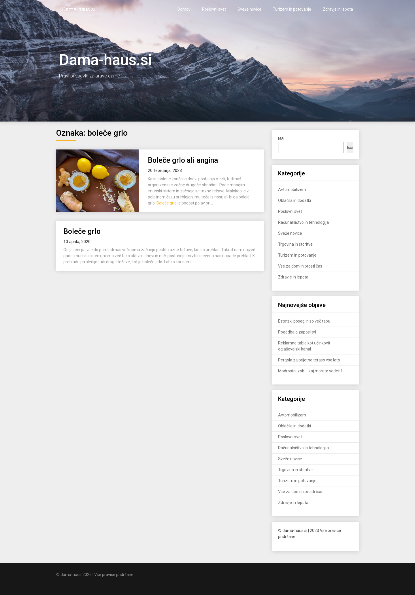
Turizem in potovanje (292, 9)
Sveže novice (249, 9)
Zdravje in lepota (338, 9)
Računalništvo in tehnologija (303, 222)
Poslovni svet (214, 9)
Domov (184, 9)
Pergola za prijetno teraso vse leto (309, 360)
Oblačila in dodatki (294, 200)
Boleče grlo (166, 203)
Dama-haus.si (78, 9)
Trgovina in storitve (295, 244)
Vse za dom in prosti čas (300, 266)
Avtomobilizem (292, 189)
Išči (350, 147)
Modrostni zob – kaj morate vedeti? (310, 371)
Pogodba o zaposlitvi (297, 332)
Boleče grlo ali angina (183, 160)
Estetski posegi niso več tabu (304, 321)
